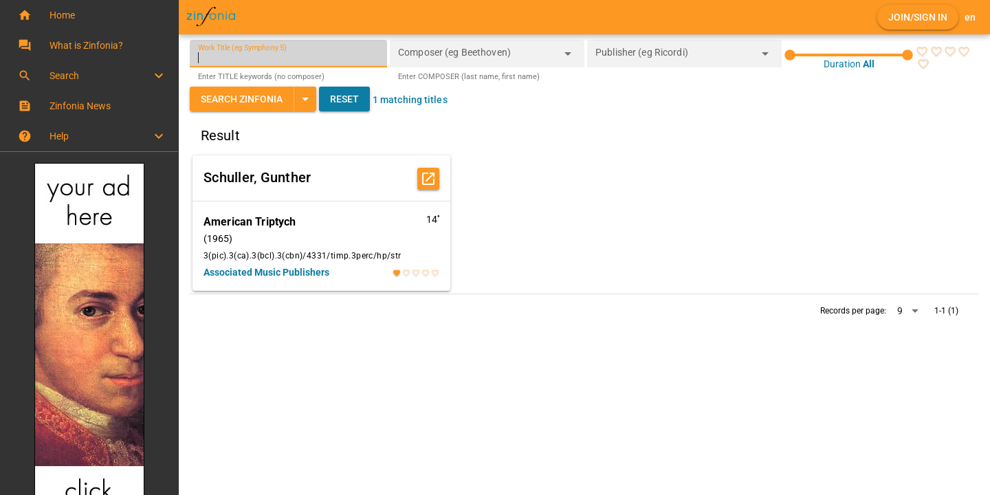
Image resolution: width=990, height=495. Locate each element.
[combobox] (477, 58)
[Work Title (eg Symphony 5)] (288, 53)
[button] (89, 15)
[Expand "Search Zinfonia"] (305, 99)
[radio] (922, 51)
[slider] (849, 55)
